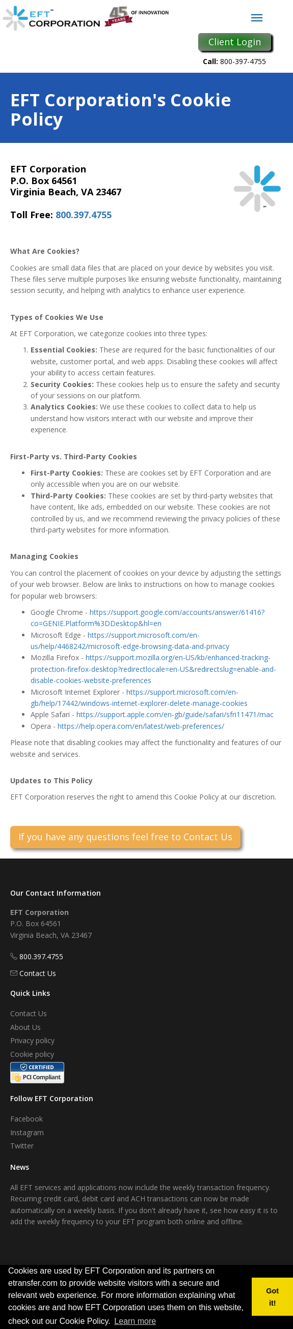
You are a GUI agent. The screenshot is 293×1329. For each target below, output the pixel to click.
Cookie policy (32, 1054)
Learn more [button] (135, 1321)
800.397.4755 (84, 215)
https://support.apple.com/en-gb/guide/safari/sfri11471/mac (175, 714)
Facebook (26, 1119)
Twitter (22, 1145)
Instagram (27, 1132)
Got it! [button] (272, 1297)
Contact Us (37, 973)
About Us (25, 1027)
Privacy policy (32, 1040)
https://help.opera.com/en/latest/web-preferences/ (141, 726)
